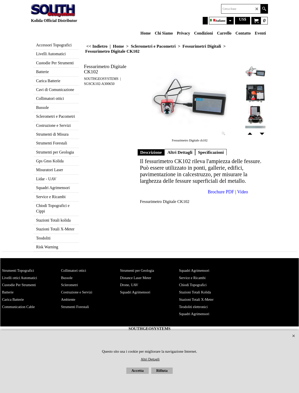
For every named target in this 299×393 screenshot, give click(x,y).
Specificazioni (211, 152)
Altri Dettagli (179, 152)
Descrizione (151, 152)
